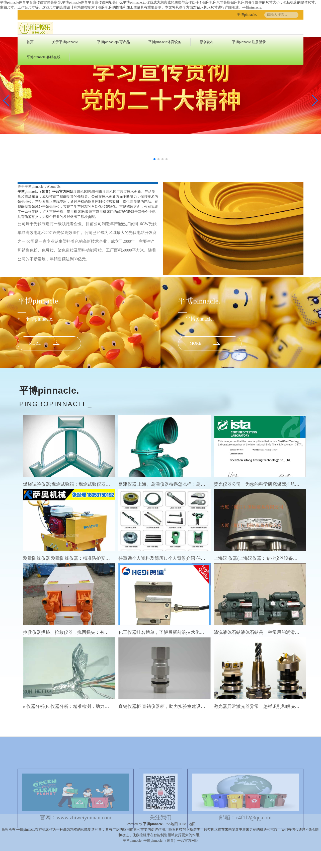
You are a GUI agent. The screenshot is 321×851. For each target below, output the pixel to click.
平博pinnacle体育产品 (113, 42)
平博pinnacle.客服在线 (43, 57)
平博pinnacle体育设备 (164, 42)
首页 (30, 42)
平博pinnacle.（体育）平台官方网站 (45, 192)
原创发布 (207, 42)
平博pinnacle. (247, 15)
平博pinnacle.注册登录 (249, 42)
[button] (315, 100)
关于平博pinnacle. (65, 42)
